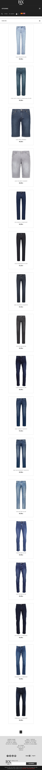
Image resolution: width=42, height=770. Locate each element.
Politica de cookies (11, 742)
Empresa (21, 750)
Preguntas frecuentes (30, 741)
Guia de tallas (21, 747)
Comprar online (11, 739)
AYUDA (5, 13)
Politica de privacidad (11, 744)
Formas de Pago (11, 741)
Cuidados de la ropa (30, 742)
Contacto (21, 748)
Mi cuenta (11, 13)
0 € (17, 14)
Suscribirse (31, 763)
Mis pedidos (21, 745)
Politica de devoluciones (30, 744)
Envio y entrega (30, 739)
